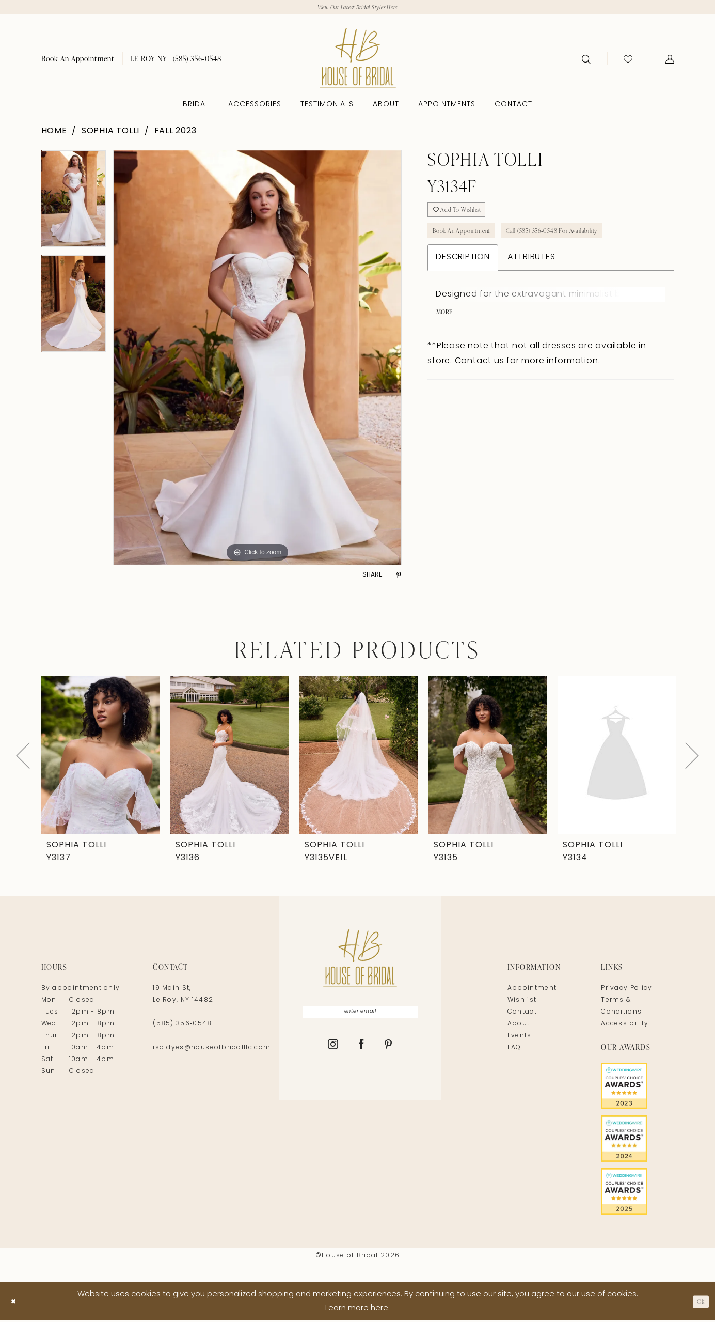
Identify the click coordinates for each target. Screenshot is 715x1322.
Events (519, 1038)
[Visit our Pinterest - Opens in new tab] (388, 1050)
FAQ (514, 1050)
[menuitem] (78, 60)
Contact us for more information (526, 377)
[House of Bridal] (358, 59)
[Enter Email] (360, 1015)
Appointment (532, 990)
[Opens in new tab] (637, 1088)
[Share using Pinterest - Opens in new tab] (399, 577)
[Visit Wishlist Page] (628, 60)
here (379, 1310)
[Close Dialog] (15, 1303)
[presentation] (100, 757)
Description (462, 270)
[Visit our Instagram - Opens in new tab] (333, 1050)
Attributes (531, 270)
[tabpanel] (73, 204)
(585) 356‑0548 (182, 1026)
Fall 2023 (175, 133)
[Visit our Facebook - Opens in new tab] (362, 1050)
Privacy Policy (626, 990)
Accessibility (624, 1026)
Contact (522, 1014)
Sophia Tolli (110, 133)
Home (54, 133)
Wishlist (521, 1002)
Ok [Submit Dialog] (699, 1302)
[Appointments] (78, 60)
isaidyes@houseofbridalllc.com (212, 1050)
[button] (670, 60)
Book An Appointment (469, 241)
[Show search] (586, 60)
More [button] (446, 327)
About (518, 1026)
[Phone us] (176, 60)
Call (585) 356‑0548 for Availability (580, 241)
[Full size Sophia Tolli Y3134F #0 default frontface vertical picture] (257, 359)
